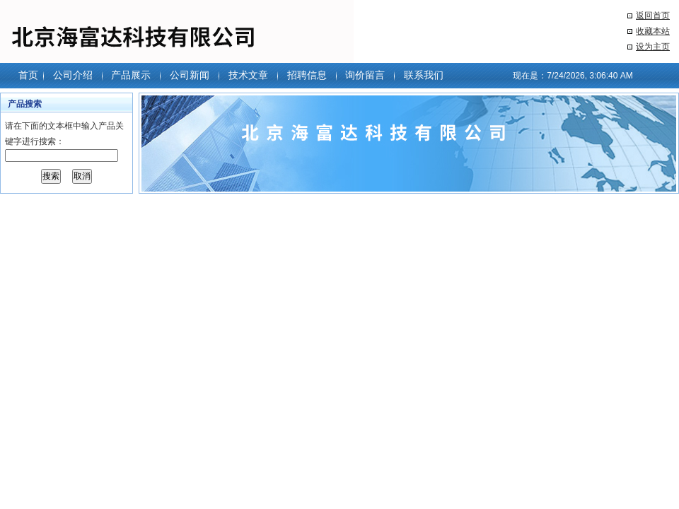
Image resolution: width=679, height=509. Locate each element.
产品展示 (131, 75)
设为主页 (653, 47)
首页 (28, 75)
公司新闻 (189, 75)
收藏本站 (653, 31)
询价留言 (365, 75)
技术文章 (248, 75)
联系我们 (423, 75)
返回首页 (653, 16)
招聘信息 (307, 75)
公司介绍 (73, 75)
